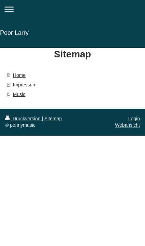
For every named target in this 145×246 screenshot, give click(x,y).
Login (134, 118)
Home (19, 75)
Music (19, 94)
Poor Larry (14, 32)
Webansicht (127, 125)
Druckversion (23, 118)
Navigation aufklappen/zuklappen (72, 9)
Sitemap (53, 118)
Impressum (25, 84)
